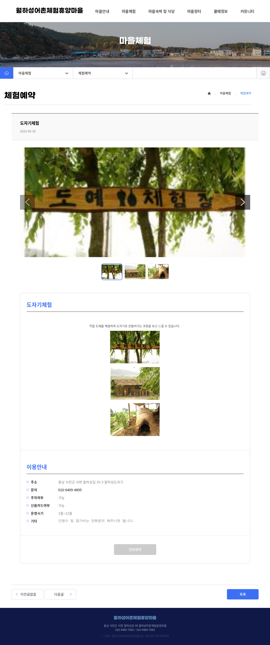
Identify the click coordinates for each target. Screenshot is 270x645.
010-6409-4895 (70, 489)
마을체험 (43, 73)
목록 (243, 594)
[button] (27, 202)
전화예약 (135, 549)
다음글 (59, 594)
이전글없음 (28, 594)
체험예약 (103, 73)
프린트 (263, 73)
